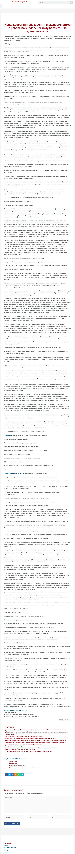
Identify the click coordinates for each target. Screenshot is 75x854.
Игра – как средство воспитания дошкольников (20, 749)
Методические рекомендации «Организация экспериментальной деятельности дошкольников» (35, 729)
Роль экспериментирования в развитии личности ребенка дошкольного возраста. (31, 748)
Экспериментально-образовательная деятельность (24, 768)
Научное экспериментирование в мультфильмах (20, 731)
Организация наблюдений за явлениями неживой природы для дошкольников (30, 738)
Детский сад (13, 761)
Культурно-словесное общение (15, 746)
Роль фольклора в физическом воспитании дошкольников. (24, 736)
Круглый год (13, 763)
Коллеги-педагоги (19, 1)
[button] (1, 6)
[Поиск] (71, 2)
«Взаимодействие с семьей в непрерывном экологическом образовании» (28, 751)
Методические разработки (17, 765)
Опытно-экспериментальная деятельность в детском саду (23, 744)
